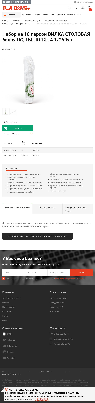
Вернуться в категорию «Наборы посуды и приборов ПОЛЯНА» (37, 236)
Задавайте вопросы (63, 339)
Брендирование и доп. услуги (75, 209)
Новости (45, 15)
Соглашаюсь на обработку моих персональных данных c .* (45, 278)
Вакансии (6, 311)
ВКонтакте (12, 346)
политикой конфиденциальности (69, 278)
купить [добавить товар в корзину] (18, 128)
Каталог (11, 15)
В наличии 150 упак (11, 134)
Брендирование (57, 302)
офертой (66, 372)
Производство (27, 15)
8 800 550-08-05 (61, 334)
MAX (9, 334)
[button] (54, 81)
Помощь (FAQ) (56, 307)
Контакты (71, 15)
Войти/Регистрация (83, 2)
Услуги (37, 15)
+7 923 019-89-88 (62, 344)
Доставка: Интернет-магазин (16, 2)
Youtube (10, 358)
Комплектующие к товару (17, 207)
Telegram (11, 340)
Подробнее (41, 398)
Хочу (81, 272)
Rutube (10, 352)
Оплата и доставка (58, 15)
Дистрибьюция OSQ (11, 298)
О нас (79, 15)
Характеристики (47, 207)
